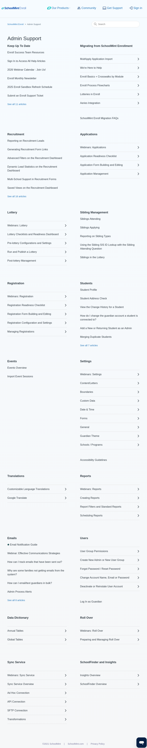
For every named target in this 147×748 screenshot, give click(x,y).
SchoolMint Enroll (15, 24)
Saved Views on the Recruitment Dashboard (32, 187)
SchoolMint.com (76, 744)
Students (86, 283)
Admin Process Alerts (19, 591)
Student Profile (88, 289)
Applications (88, 134)
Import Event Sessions (20, 376)
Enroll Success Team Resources (25, 52)
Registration (15, 283)
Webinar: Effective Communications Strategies (33, 553)
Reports (85, 476)
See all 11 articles (16, 104)
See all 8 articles (16, 600)
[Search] (116, 24)
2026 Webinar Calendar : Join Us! (26, 69)
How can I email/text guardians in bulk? (29, 583)
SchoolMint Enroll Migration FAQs (99, 118)
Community (86, 8)
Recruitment (15, 134)
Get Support (112, 8)
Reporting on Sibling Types (95, 236)
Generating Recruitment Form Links (27, 149)
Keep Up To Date (18, 46)
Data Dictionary (18, 617)
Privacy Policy (98, 744)
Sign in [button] (135, 8)
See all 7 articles (89, 345)
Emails (12, 538)
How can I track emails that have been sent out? (34, 562)
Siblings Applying (89, 227)
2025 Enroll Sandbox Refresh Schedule (29, 87)
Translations (15, 476)
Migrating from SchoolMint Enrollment (106, 46)
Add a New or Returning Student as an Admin (106, 328)
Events (12, 361)
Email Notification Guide (23, 544)
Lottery (12, 212)
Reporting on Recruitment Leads (25, 140)
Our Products (59, 8)
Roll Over (86, 617)
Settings (85, 361)
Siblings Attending (90, 219)
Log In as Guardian (91, 601)
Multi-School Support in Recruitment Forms (31, 179)
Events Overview (17, 367)
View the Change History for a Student (102, 307)
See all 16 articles (16, 196)
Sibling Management (94, 212)
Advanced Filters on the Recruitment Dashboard (34, 158)
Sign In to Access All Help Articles (26, 61)
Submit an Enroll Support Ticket (25, 95)
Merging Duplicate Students (96, 337)
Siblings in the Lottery (92, 257)
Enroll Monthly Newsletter (21, 78)
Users (84, 538)
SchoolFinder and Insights (98, 662)
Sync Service (16, 662)
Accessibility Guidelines (93, 460)
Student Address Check (93, 298)
